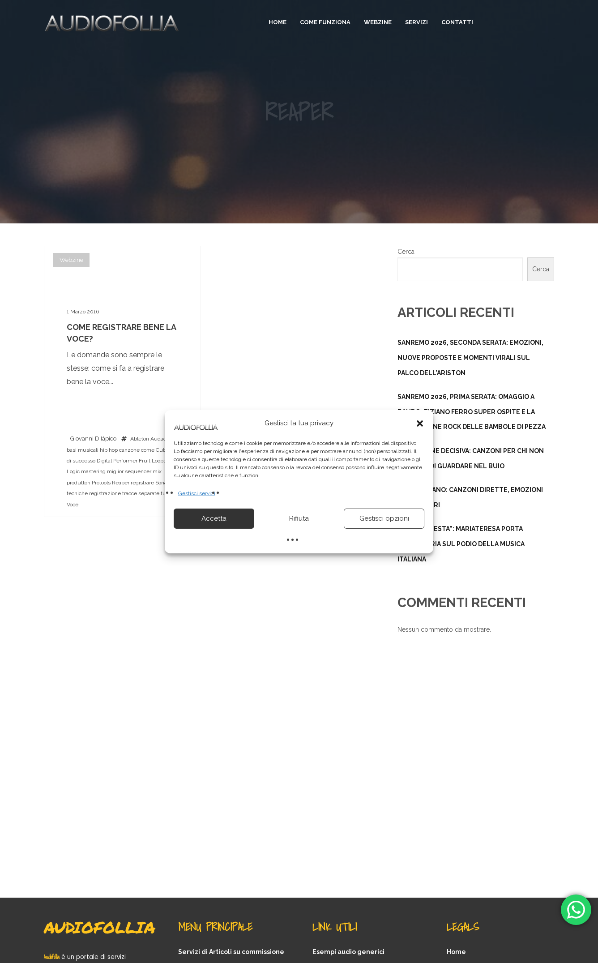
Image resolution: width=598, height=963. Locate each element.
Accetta (213, 518)
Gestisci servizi (196, 493)
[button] (419, 423)
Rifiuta (299, 518)
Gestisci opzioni (384, 518)
